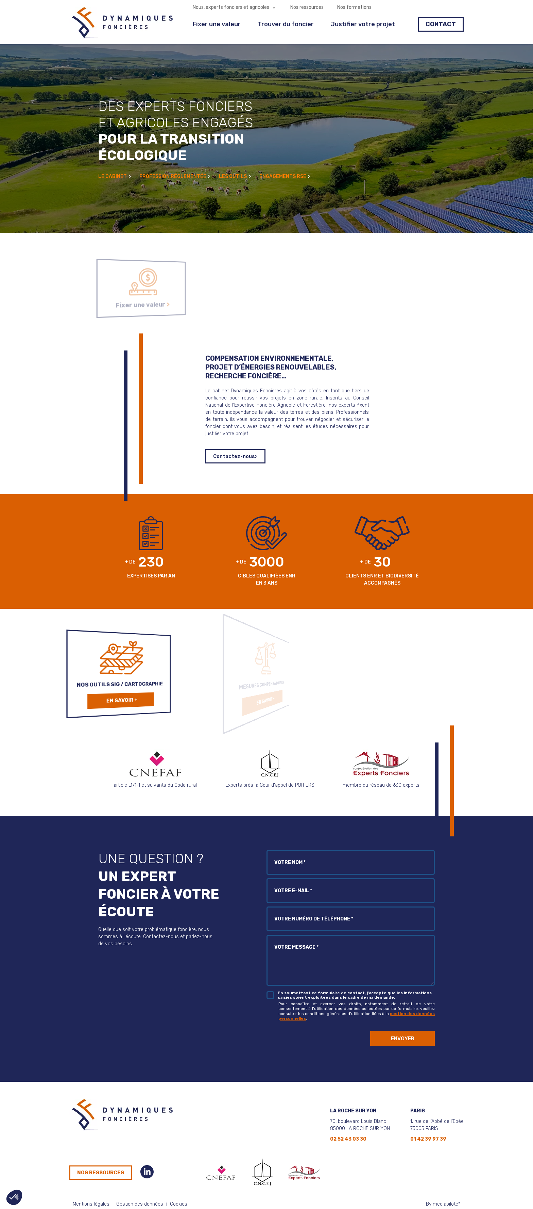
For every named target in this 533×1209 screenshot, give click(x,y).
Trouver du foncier (286, 24)
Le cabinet (114, 176)
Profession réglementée (174, 176)
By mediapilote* (443, 1204)
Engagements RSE (284, 176)
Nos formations (354, 7)
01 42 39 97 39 (428, 1139)
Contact (441, 24)
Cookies (178, 1204)
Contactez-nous (235, 456)
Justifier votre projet (363, 24)
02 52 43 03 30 (348, 1139)
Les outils (235, 176)
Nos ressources (307, 7)
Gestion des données (139, 1204)
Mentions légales (91, 1204)
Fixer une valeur (217, 24)
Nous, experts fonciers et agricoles (231, 7)
